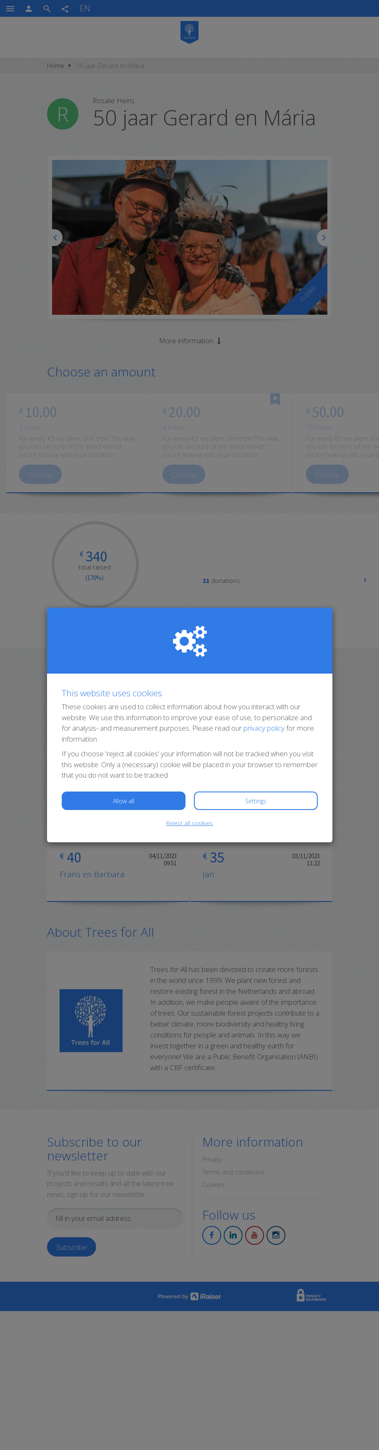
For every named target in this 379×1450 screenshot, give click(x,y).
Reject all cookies (189, 823)
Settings (256, 801)
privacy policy (264, 728)
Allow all (123, 801)
